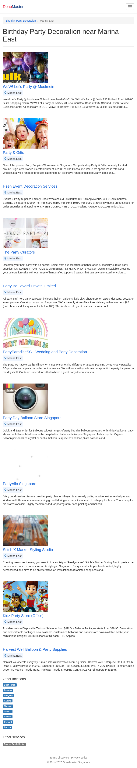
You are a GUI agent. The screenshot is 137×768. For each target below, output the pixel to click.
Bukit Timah (9, 685)
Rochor (7, 727)
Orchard (8, 722)
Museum (8, 706)
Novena (7, 717)
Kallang (7, 701)
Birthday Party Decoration (21, 20)
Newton (7, 711)
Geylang (8, 690)
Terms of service (59, 757)
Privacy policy (79, 757)
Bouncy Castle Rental (14, 744)
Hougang (8, 695)
